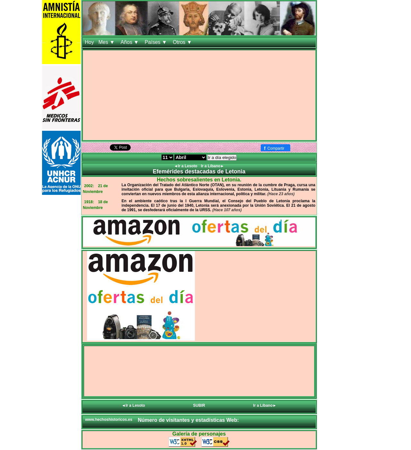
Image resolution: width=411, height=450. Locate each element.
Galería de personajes (199, 434)
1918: (89, 202)
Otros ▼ (183, 42)
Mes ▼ (107, 42)
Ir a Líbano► (212, 166)
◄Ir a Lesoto (186, 166)
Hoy (89, 42)
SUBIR (199, 405)
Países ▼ (157, 42)
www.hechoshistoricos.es (108, 419)
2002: (89, 186)
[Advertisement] (199, 95)
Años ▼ (130, 42)
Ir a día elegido (222, 157)
